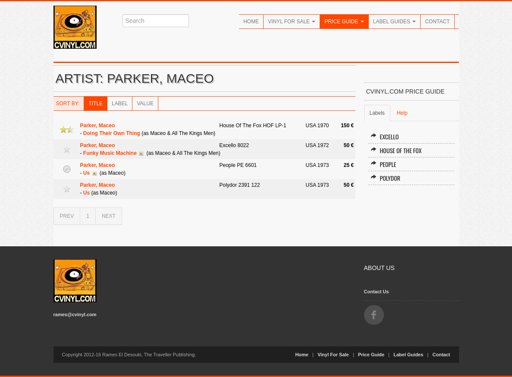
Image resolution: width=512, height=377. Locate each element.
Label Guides (394, 22)
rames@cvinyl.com (75, 314)
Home (251, 22)
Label (120, 104)
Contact (437, 22)
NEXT (109, 216)
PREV (67, 216)
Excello (385, 136)
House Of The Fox (396, 150)
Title (95, 104)
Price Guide (344, 22)
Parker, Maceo (97, 126)
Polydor (386, 177)
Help (402, 113)
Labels (377, 113)
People (383, 164)
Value (145, 104)
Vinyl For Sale (291, 22)
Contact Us (376, 291)
